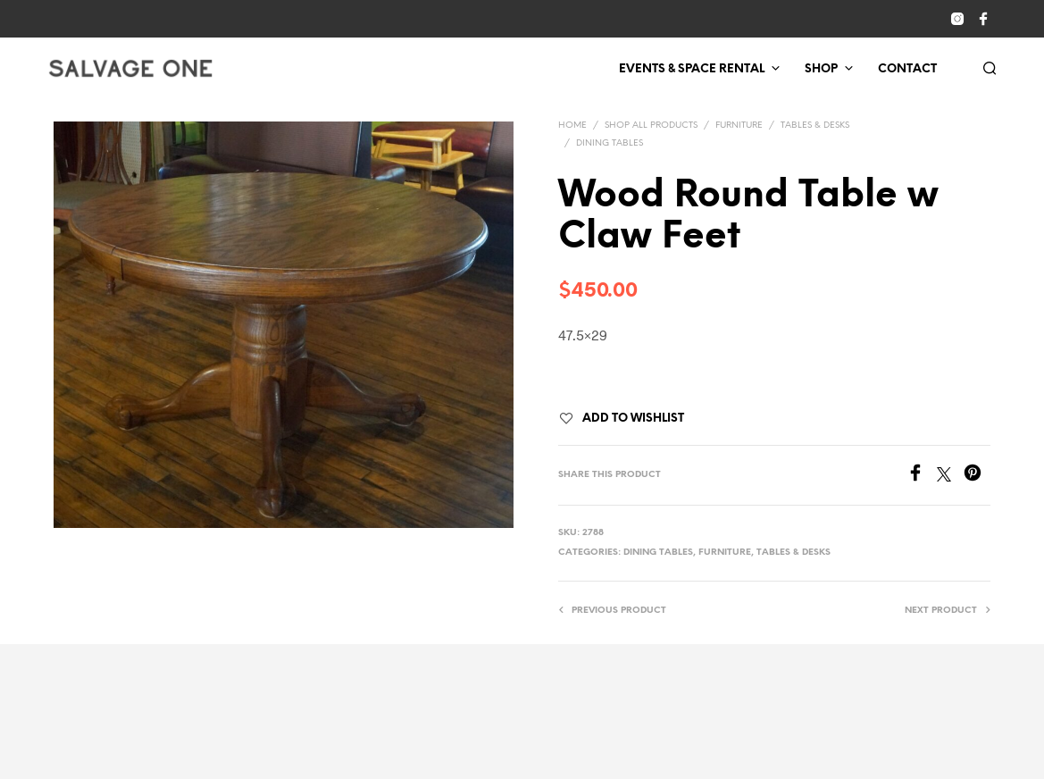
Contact (907, 69)
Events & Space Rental (691, 69)
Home (572, 125)
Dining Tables (609, 143)
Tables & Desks (815, 125)
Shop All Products (651, 125)
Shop (821, 69)
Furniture (739, 125)
